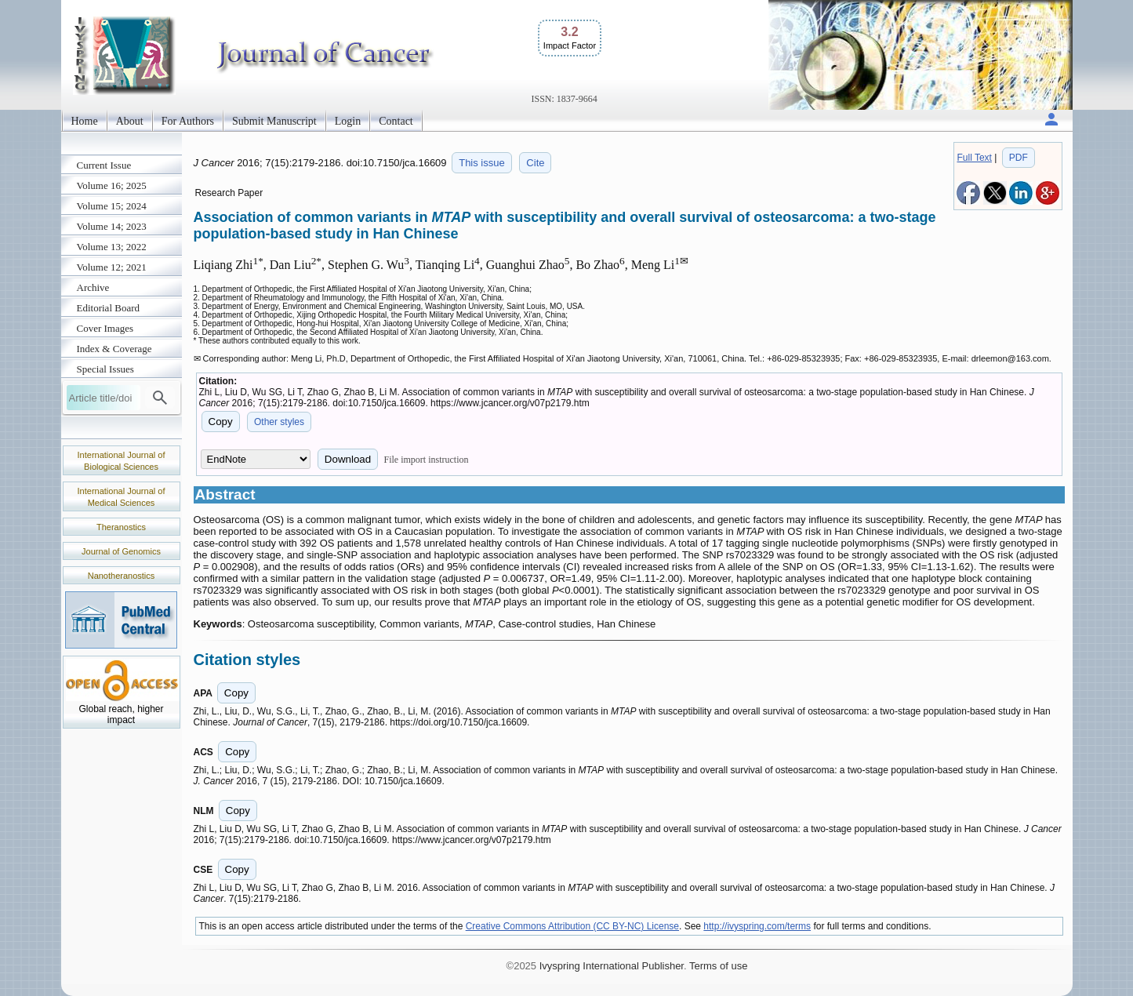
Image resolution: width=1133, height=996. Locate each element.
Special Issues (105, 369)
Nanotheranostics (121, 575)
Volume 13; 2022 (112, 247)
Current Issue (104, 165)
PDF (1018, 157)
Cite (535, 163)
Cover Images (105, 328)
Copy (221, 421)
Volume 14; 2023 (112, 226)
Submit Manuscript (274, 121)
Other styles (279, 421)
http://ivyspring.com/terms (757, 926)
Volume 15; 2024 (112, 206)
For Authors (188, 121)
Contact (396, 121)
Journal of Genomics (121, 551)
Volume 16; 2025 (112, 185)
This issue (482, 163)
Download (348, 459)
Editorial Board (108, 308)
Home (84, 121)
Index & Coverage (114, 348)
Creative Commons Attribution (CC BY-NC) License (572, 926)
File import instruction (425, 459)
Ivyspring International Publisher (611, 966)
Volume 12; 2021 (112, 267)
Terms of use (718, 966)
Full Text (974, 157)
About (129, 121)
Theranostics (121, 527)
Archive (93, 287)
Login (348, 121)
